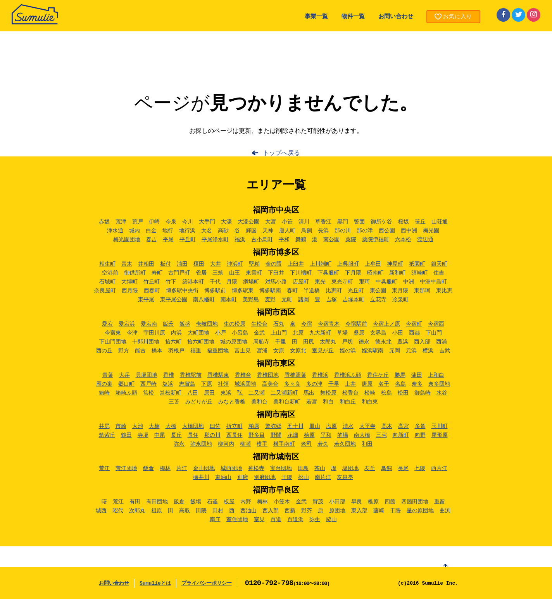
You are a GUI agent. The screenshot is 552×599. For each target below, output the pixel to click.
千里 (280, 342)
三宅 (381, 435)
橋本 (157, 351)
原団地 (337, 511)
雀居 (201, 273)
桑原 (359, 333)
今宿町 (414, 324)
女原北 (298, 351)
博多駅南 (270, 291)
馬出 (309, 393)
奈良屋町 (105, 291)
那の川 (343, 231)
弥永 (179, 444)
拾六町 (173, 342)
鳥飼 (306, 231)
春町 (292, 291)
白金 (151, 231)
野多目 (256, 435)
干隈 (286, 477)
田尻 (308, 342)
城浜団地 (245, 384)
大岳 (124, 375)
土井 (350, 384)
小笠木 (282, 502)
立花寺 (378, 300)
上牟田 (373, 264)
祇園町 (417, 264)
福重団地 (218, 351)
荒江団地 (126, 468)
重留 (439, 502)
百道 (276, 520)
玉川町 (439, 426)
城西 (101, 511)
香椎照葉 (295, 375)
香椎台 (243, 375)
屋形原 (439, 435)
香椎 (168, 375)
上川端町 (320, 264)
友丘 (369, 468)
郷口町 (126, 384)
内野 (245, 502)
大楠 (154, 426)
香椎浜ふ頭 (347, 375)
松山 (303, 477)
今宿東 (113, 333)
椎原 (373, 502)
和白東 (370, 402)
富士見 (243, 351)
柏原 (253, 426)
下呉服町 (328, 273)
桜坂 (403, 222)
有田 (134, 502)
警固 (359, 222)
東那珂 (422, 291)
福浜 (240, 240)
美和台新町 (286, 402)
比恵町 (334, 291)
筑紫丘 (107, 435)
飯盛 (184, 324)
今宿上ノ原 (386, 324)
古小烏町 (262, 240)
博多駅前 (215, 291)
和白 (328, 402)
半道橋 (312, 291)
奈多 (417, 384)
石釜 (212, 502)
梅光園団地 (126, 240)
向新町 (401, 435)
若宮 (311, 402)
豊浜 (402, 342)
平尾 (168, 240)
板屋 (229, 502)
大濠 (226, 222)
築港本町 (193, 282)
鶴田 (126, 435)
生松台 (259, 324)
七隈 (419, 468)
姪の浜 (348, 351)
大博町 (129, 282)
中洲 (408, 282)
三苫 (174, 402)
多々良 (292, 384)
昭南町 (375, 273)
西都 (414, 333)
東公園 (378, 291)
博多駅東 (243, 291)
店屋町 (301, 282)
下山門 (434, 333)
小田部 (337, 502)
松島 (386, 393)
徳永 (364, 342)
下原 (206, 384)
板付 (165, 264)
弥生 (314, 520)
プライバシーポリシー (206, 583)
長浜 (323, 231)
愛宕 (107, 324)
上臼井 (296, 264)
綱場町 (251, 282)
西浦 (441, 342)
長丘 (176, 435)
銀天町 (439, 264)
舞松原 (328, 393)
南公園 (331, 240)
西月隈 (130, 291)
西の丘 (104, 351)
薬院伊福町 (375, 240)
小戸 (220, 333)
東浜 (226, 393)
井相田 (146, 264)
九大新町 (320, 333)
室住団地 (237, 520)
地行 (167, 231)
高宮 (403, 426)
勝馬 (400, 375)
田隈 (201, 511)
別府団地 (265, 477)
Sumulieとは (155, 583)
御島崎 (422, 393)
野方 (123, 351)
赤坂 (104, 222)
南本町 (229, 300)
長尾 (403, 468)
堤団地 (350, 468)
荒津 (121, 222)
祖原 (156, 511)
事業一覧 (316, 17)
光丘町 (356, 291)
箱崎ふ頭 (126, 393)
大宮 (270, 222)
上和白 (436, 375)
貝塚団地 (146, 375)
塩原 (331, 426)
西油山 (248, 511)
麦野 (270, 300)
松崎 (369, 393)
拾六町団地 (200, 342)
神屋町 (395, 264)
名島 (400, 384)
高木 (386, 426)
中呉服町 (386, 282)
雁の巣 (104, 384)
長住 (193, 435)
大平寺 (367, 426)
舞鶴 (300, 240)
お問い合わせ (395, 17)
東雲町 (254, 273)
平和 (284, 240)
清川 (303, 222)
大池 (137, 426)
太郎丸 (328, 342)
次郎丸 (137, 511)
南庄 (215, 520)
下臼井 (276, 273)
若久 (322, 444)
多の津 (314, 384)
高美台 (270, 384)
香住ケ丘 (378, 375)
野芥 (306, 511)
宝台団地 (281, 468)
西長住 (234, 435)
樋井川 (201, 477)
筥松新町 (170, 393)
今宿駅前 (356, 324)
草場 (342, 333)
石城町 (107, 282)
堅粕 (254, 264)
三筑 (217, 273)
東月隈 (400, 291)
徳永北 (383, 342)
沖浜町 (235, 264)
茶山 (319, 468)
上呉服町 (348, 264)
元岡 (394, 351)
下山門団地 (112, 342)
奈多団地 (439, 384)
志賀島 (187, 384)
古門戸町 (179, 273)
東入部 (359, 511)
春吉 (151, 240)
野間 (276, 435)
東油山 (223, 477)
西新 (290, 511)
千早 (333, 384)
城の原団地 (233, 342)
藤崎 (378, 511)
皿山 (314, 426)
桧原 (309, 435)
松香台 (350, 393)
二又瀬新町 (284, 393)
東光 (320, 282)
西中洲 (409, 231)
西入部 (422, 342)
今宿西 (436, 324)
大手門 (207, 222)
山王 (234, 273)
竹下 (171, 282)
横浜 (428, 351)
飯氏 (168, 324)
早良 (356, 502)
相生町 (107, 264)
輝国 (251, 231)
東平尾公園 (173, 300)
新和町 (397, 273)
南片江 (323, 477)
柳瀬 (245, 444)
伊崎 (154, 222)
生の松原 (234, 324)
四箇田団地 (414, 502)
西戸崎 (148, 384)
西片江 (439, 468)
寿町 (157, 273)
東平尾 (146, 300)
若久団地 (345, 444)
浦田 (182, 264)
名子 (383, 384)
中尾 (159, 435)
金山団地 (204, 468)
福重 (195, 351)
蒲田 (416, 375)
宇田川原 (154, 333)
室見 (259, 520)
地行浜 (187, 231)
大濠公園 (248, 222)
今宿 (306, 324)
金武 (259, 333)
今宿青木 (329, 324)
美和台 (259, 402)
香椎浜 (320, 375)
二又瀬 (256, 393)
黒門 (342, 222)
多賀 (420, 426)
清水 (348, 426)
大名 (206, 231)
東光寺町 (342, 282)
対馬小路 (276, 282)
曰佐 (215, 426)
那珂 (364, 282)
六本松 (403, 240)
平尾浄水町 (215, 240)
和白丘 (348, 402)
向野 (420, 435)
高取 (184, 511)
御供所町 (135, 273)
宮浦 (262, 351)
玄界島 (378, 333)
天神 (267, 231)
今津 (132, 333)
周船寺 (261, 342)
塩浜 (167, 384)
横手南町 (284, 444)
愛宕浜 (127, 324)
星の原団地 (420, 511)
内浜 (176, 333)
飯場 (195, 502)
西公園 (387, 231)
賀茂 (317, 502)
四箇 (390, 502)
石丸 (278, 324)
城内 (134, 231)
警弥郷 (273, 426)
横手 (262, 444)
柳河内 (226, 444)
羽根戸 (176, 351)
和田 (367, 444)
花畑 (292, 435)
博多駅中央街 (182, 291)
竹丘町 (151, 282)
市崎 (121, 426)
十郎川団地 (145, 342)
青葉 (107, 375)
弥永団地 (201, 444)
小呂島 (240, 333)
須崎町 (419, 273)
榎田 (198, 264)
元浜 (411, 351)
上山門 (279, 333)
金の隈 (274, 264)
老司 (306, 444)
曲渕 (445, 511)
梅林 (165, 468)
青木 (126, 264)
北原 (298, 333)
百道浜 (295, 520)
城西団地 (231, 468)
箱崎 (104, 393)
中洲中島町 (433, 282)
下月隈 (353, 273)
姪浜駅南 (372, 351)
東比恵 (444, 291)
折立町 (234, 426)
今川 (187, 222)
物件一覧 (353, 17)
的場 (342, 435)
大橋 (171, 426)
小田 (397, 333)
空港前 (110, 273)
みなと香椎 (231, 402)
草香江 (323, 222)
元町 (286, 300)
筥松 (148, 393)
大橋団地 (193, 426)
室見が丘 (323, 351)
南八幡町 (204, 300)
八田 (192, 393)
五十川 (295, 426)
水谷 (441, 393)
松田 (403, 393)
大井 (215, 264)
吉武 (444, 351)
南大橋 (362, 435)
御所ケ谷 (381, 222)
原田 (209, 393)
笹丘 (420, 222)
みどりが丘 (198, 402)
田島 (303, 468)
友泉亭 (345, 477)
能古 (140, 351)
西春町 (152, 291)
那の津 (365, 231)
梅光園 (431, 231)
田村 (217, 511)
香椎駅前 (191, 375)
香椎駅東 (218, 375)
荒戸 (137, 222)
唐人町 (287, 231)
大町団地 (198, 333)
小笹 (287, 222)
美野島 (251, 300)
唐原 (367, 384)
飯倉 (148, 468)
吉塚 (331, 300)
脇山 (331, 520)
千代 (215, 282)
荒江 (104, 468)
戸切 (347, 342)
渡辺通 (425, 240)
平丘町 (187, 240)
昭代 (117, 511)
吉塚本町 (353, 300)
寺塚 (143, 435)
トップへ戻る (281, 153)
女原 (278, 351)
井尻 (104, 426)
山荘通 (439, 222)
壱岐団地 (207, 324)
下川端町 (301, 273)
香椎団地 (268, 375)
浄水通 (115, 231)
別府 (242, 477)
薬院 (350, 240)
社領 (223, 384)
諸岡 (303, 300)
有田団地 (157, 502)
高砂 (223, 231)
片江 (181, 468)
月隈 (231, 282)
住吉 (438, 273)
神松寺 (256, 468)
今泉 (171, 222)
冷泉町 (400, 300)
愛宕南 (149, 324)
